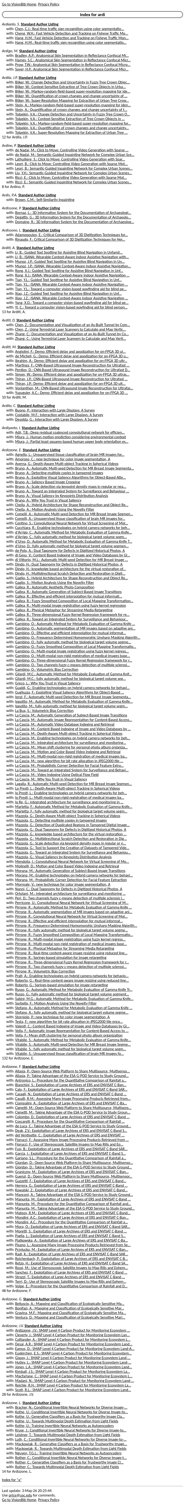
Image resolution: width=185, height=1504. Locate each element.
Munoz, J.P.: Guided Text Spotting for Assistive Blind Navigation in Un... (70, 261)
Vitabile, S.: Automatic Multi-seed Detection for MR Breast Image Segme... (73, 1044)
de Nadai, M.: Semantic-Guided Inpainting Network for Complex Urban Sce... (74, 154)
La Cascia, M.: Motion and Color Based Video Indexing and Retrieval (67, 751)
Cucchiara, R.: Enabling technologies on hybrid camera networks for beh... (72, 527)
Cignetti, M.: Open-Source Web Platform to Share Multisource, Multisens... (73, 1107)
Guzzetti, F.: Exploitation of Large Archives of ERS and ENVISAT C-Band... (70, 1181)
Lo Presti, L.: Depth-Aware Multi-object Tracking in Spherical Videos (67, 788)
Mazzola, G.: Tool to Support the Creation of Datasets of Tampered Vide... (72, 848)
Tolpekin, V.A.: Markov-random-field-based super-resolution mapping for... (73, 123)
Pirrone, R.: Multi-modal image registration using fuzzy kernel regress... (70, 939)
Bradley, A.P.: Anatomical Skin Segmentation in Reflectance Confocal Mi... (72, 55)
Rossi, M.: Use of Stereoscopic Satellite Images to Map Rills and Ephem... (71, 1267)
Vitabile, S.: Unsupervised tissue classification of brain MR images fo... (69, 1053)
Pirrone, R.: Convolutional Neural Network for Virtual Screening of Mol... (71, 916)
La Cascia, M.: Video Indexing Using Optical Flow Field (57, 774)
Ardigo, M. (10, 51)
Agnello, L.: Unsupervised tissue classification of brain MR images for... (70, 454)
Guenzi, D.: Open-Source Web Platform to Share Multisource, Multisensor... (73, 1176)
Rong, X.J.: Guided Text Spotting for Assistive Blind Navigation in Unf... (69, 270)
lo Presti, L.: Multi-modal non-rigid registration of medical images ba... (69, 797)
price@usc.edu (20, 1495)
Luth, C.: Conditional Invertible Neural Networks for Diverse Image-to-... (71, 1439)
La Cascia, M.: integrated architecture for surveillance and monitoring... (70, 742)
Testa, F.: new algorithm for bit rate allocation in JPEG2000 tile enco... (69, 1021)
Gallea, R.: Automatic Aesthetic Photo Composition (54, 587)
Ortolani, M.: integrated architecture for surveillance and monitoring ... (70, 893)
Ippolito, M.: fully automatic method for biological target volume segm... (71, 706)
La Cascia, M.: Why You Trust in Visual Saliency (51, 779)
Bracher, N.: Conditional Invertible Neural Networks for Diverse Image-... (71, 1407)
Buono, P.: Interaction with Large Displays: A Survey (55, 410)
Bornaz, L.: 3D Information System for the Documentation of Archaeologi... (73, 212)
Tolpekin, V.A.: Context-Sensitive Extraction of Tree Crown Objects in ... (70, 118)
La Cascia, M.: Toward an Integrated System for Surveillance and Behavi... (72, 770)
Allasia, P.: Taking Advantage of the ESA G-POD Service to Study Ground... (72, 1075)
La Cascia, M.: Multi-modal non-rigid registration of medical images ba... (71, 756)
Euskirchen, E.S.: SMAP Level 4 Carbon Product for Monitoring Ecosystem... (73, 1353)
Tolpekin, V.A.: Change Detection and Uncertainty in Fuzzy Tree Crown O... (72, 114)
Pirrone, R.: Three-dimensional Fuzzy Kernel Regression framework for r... (72, 962)
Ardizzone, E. (12, 450)
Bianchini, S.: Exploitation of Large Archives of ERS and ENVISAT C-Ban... (70, 1085)
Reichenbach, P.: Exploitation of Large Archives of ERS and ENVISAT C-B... (71, 1258)
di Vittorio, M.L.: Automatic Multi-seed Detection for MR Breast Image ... (71, 559)
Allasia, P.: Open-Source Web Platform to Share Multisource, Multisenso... (72, 1071)
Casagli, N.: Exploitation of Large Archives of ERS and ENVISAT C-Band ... (70, 1094)
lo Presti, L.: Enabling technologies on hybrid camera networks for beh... (71, 793)
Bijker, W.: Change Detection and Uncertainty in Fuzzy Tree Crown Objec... (72, 82)
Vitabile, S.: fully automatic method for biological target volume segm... (70, 1049)
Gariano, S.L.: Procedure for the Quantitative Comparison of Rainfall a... (70, 1158)
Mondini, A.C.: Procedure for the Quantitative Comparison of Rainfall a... (71, 1222)
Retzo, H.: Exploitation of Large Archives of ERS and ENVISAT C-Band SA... (71, 1263)
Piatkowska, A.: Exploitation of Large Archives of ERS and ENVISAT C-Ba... (71, 1240)
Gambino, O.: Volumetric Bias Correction (46, 669)
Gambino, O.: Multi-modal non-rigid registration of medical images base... (72, 655)
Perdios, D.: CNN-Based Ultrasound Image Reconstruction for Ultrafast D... (72, 370)
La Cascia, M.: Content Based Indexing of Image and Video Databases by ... (73, 729)
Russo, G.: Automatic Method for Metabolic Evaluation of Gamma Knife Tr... (73, 989)
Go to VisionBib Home (19, 4)
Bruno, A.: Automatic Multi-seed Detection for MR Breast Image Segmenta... (74, 468)
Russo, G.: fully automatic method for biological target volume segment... (72, 994)
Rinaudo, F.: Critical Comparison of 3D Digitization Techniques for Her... (70, 239)
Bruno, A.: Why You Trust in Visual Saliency (48, 500)
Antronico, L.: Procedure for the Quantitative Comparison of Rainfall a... (70, 1080)
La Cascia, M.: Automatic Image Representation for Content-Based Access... (73, 719)
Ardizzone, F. (11, 1066)
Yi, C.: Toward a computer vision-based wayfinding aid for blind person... (71, 307)
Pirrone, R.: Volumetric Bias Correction (45, 971)
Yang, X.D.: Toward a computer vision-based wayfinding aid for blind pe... (72, 302)
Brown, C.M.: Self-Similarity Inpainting (44, 199)
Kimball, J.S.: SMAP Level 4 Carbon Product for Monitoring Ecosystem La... (72, 1371)
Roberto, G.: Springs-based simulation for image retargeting (61, 985)
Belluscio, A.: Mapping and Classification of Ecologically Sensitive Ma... (70, 1303)
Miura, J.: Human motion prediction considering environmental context (70, 437)
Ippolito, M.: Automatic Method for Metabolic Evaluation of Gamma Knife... (74, 701)
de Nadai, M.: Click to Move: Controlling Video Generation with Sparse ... (72, 150)
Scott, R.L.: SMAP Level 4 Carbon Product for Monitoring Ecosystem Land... (73, 1390)
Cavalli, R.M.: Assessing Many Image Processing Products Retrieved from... (73, 1098)
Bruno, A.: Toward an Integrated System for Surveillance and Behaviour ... (72, 491)
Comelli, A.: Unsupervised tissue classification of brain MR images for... (70, 518)
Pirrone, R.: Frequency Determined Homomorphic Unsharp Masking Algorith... (76, 925)
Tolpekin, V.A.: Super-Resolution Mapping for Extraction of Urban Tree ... (71, 132)
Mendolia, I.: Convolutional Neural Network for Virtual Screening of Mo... (72, 861)
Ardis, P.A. (9, 195)
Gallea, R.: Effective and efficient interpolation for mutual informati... (68, 596)
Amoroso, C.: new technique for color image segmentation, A (62, 459)
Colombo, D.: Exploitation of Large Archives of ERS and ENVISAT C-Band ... (72, 1117)
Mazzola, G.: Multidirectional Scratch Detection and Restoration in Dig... (71, 838)
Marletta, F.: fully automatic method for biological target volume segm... (71, 811)
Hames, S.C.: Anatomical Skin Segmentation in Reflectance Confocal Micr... (73, 60)
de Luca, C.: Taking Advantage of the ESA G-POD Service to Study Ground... (73, 1126)
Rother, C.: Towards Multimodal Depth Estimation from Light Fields (67, 1467)
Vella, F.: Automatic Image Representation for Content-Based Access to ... (72, 1030)
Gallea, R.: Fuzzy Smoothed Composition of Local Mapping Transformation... (74, 601)
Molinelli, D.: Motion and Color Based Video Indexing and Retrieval (67, 866)
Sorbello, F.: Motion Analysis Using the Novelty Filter (56, 1003)
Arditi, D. (9, 320)
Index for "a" (12, 1480)
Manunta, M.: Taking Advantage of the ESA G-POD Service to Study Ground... (75, 1208)
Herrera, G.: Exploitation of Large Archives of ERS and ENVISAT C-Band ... (71, 1185)
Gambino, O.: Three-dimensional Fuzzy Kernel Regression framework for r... (73, 660)
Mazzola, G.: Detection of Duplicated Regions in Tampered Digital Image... (72, 825)
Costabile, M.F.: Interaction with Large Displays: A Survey (59, 415)
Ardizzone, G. (12, 1299)
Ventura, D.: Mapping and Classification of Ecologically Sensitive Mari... (70, 1317)
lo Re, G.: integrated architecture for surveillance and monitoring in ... (69, 802)
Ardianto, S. (11, 24)
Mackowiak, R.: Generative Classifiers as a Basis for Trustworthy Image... (71, 1444)
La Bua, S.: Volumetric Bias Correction (44, 710)
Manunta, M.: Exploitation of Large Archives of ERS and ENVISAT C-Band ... (73, 1199)
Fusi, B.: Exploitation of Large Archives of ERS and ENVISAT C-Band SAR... (71, 1149)
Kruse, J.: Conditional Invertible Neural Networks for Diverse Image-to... (70, 1430)
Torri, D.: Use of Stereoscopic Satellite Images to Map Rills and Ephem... (70, 1281)
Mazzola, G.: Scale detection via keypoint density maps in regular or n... (70, 843)
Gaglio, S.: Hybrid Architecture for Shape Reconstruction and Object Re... (71, 578)
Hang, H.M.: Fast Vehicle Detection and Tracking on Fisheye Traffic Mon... (72, 38)
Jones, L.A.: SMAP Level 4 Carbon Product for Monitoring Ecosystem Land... (73, 1367)
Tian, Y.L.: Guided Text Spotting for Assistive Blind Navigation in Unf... (68, 280)
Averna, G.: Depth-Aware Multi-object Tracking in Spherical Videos (67, 463)
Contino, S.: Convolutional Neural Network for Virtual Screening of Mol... (71, 523)
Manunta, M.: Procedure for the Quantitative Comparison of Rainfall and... (73, 1203)
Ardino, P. (9, 145)
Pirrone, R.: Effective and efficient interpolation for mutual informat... (69, 921)
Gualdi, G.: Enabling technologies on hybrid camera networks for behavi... (72, 687)
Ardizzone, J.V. (13, 1325)
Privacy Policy (48, 4)
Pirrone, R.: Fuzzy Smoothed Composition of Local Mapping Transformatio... (74, 934)
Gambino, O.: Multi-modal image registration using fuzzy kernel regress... (72, 651)
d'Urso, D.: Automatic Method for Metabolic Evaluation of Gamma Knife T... (73, 541)
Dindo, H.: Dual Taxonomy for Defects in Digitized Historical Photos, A (69, 564)
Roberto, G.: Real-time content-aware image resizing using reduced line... (72, 980)
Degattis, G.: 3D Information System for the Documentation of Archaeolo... (73, 217)
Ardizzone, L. (12, 1403)
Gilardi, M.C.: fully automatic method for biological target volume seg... (70, 678)
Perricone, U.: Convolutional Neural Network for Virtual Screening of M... (72, 902)
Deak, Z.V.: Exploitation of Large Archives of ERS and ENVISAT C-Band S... (71, 1130)
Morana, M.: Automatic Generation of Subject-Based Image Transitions (70, 870)
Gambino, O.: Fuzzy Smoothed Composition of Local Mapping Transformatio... (75, 646)
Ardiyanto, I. (11, 428)
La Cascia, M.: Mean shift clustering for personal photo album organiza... (71, 747)
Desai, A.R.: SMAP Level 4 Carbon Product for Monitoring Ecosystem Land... (73, 1344)
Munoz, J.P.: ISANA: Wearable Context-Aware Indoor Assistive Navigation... (73, 266)
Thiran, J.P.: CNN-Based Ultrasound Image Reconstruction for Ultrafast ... (71, 379)
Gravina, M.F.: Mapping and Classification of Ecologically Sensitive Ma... (70, 1312)
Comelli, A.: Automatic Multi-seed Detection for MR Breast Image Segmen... (74, 514)
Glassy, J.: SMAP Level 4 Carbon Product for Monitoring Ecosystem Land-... (73, 1358)
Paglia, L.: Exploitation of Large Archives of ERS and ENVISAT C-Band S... (70, 1235)
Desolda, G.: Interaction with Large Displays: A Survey (56, 419)
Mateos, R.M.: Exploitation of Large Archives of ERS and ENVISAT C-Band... (73, 1213)
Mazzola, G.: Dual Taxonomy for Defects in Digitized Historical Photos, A (70, 829)
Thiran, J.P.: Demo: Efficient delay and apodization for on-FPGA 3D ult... (70, 383)
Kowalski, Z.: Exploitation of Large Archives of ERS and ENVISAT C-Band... (71, 1190)
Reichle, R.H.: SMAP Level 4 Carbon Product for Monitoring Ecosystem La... (73, 1385)
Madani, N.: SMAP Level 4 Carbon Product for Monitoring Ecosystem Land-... (74, 1380)
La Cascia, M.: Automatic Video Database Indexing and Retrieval (64, 724)
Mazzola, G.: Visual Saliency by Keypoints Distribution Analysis (63, 857)
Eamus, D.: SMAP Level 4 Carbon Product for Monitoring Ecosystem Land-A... (74, 1348)
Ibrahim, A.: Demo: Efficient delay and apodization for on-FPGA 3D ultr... (71, 360)
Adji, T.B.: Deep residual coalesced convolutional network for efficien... (70, 432)
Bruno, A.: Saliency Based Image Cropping (47, 482)
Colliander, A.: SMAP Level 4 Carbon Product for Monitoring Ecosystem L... (73, 1339)
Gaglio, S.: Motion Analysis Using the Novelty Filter (54, 582)
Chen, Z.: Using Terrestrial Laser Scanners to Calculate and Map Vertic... (70, 329)
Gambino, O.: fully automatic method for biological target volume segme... (73, 642)
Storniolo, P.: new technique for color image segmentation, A (62, 1017)
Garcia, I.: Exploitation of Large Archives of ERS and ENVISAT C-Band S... (70, 1153)
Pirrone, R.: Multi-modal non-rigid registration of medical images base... (71, 944)
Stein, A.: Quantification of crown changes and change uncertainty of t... (71, 109)
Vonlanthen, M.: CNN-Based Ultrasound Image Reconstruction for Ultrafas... (74, 388)
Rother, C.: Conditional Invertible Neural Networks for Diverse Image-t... (71, 1457)
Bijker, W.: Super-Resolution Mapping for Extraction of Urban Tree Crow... (72, 100)
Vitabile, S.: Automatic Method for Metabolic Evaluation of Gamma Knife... (73, 1040)
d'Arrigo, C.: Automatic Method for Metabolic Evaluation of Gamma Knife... (73, 532)
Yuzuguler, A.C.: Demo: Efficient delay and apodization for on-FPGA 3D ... (71, 392)
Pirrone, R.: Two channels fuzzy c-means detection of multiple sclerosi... (71, 966)
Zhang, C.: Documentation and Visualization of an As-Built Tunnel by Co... (72, 334)
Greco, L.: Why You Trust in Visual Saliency (47, 683)
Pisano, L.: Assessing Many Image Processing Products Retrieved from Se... (73, 1245)
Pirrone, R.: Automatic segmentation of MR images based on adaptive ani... (73, 912)
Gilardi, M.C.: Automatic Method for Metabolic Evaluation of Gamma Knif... (73, 674)
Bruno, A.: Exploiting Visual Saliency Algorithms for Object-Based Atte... (70, 477)
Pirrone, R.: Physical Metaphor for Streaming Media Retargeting (64, 948)
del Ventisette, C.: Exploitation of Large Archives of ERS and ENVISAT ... (70, 1135)
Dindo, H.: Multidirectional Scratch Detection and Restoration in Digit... (70, 573)
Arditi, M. (9, 347)
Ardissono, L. (12, 230)
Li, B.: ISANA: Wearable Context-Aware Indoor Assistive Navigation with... (72, 257)
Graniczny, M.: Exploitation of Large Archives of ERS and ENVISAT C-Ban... (72, 1171)
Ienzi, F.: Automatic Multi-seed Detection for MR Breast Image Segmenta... (73, 697)
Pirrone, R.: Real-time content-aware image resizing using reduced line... (71, 953)
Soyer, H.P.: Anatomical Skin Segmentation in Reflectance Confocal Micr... (72, 69)
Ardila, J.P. (10, 77)
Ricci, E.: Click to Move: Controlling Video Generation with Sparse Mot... (71, 177)
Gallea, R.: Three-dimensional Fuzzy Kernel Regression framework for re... (72, 614)
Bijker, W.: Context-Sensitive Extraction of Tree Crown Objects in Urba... (70, 86)
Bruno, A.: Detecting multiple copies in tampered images (59, 473)
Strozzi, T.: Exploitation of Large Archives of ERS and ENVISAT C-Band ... (70, 1277)
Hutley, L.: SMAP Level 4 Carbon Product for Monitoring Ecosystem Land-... (73, 1362)
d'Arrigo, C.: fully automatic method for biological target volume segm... (71, 537)
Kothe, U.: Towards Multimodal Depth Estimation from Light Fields (66, 1421)
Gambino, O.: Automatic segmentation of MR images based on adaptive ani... (75, 628)
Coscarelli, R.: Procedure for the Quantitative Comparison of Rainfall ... (70, 1121)
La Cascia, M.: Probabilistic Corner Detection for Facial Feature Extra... (69, 765)
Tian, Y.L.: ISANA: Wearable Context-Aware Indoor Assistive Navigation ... (71, 284)
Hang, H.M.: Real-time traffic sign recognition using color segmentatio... (70, 42)
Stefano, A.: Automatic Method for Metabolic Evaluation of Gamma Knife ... (73, 1008)
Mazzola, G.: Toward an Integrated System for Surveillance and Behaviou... (73, 852)
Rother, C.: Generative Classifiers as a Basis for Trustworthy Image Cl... (69, 1462)
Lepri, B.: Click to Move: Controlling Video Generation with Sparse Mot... (71, 163)
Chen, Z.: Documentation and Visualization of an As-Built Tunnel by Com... (72, 325)
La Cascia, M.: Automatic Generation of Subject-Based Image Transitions (71, 715)
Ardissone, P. (11, 208)
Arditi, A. (9, 247)
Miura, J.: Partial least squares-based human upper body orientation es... (71, 441)
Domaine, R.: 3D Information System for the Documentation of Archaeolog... (74, 221)
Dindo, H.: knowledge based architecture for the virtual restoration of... (70, 569)
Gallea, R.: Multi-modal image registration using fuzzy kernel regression (70, 605)
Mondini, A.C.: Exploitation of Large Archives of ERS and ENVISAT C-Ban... (72, 1217)
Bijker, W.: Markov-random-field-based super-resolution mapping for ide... (72, 91)
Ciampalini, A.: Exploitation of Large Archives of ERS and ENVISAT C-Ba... (71, 1103)
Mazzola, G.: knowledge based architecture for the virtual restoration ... (70, 834)
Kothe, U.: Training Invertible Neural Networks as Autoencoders (64, 1425)
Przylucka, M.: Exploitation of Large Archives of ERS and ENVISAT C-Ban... (71, 1249)
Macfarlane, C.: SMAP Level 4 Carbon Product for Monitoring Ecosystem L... (73, 1376)
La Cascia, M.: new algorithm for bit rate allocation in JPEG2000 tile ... (69, 761)
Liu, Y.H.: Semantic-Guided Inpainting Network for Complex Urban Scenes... (73, 173)
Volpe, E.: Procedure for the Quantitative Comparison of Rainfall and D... (71, 1286)
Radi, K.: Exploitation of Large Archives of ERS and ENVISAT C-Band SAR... (71, 1254)
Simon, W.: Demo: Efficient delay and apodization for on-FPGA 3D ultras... (72, 374)
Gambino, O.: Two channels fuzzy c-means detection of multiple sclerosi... (72, 665)
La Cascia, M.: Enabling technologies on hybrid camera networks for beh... (72, 738)
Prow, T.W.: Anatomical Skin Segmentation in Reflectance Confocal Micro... (73, 64)
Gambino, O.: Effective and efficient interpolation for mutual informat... (70, 633)
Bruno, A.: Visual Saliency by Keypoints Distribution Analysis (61, 495)
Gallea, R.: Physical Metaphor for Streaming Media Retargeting (63, 610)
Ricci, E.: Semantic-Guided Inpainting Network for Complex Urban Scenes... (73, 182)
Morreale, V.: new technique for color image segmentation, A (62, 884)
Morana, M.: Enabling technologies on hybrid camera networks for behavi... (74, 875)
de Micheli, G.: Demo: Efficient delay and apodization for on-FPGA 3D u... (72, 356)
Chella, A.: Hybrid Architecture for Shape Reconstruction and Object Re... (71, 505)
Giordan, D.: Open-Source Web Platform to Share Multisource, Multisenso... (74, 1162)
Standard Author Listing (40, 24)
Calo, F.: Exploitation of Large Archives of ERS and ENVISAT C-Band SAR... (71, 1089)
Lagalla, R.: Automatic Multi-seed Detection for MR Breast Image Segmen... (73, 783)
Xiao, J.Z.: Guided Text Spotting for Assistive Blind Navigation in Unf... (68, 293)
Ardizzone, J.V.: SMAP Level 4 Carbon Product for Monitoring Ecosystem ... (72, 1330)
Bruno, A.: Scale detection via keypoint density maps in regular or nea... (70, 486)
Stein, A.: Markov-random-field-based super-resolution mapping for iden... (73, 105)
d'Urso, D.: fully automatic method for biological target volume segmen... (72, 546)
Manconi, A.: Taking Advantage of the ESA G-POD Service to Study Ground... (74, 1194)
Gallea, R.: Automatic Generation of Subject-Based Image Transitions (68, 591)
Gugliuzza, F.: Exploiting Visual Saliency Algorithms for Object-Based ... (69, 692)
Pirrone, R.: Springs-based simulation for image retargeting (60, 957)
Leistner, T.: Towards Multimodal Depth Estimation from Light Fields (67, 1435)
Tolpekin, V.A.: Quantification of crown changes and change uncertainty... (72, 128)
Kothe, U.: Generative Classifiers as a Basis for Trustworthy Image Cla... (70, 1416)
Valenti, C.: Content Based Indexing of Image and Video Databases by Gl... (72, 1026)
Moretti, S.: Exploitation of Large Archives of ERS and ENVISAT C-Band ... (71, 1231)
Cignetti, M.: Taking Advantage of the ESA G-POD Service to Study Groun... (72, 1112)
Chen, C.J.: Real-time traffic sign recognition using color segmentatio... (69, 28)
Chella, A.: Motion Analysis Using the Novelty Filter (54, 509)
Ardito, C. (9, 405)
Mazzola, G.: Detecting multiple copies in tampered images (61, 820)
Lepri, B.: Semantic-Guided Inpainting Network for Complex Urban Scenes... (73, 168)
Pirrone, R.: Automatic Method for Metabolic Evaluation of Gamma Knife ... (73, 907)
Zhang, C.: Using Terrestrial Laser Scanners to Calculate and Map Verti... (70, 338)
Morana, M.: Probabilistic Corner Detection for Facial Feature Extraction (71, 880)
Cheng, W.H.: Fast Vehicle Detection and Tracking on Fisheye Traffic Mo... (71, 33)
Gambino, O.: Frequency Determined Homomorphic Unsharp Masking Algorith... (77, 637)
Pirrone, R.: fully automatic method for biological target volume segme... (71, 930)
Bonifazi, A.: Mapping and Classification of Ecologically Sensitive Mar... (69, 1308)
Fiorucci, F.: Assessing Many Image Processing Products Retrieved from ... (72, 1139)
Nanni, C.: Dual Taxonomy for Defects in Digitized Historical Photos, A (68, 889)
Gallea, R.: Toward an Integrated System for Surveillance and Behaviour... (71, 619)
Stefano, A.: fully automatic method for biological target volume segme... (71, 1012)
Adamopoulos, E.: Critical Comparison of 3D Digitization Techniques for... (71, 234)
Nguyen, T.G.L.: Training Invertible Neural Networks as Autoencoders (68, 1453)
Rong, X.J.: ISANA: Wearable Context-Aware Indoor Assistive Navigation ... (72, 275)
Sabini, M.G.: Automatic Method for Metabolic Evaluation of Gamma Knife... (74, 998)
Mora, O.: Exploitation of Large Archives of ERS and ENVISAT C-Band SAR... (72, 1226)
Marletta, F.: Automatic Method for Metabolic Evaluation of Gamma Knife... (73, 806)
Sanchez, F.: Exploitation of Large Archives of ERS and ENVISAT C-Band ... (71, 1272)
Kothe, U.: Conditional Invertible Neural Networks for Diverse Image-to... (71, 1412)
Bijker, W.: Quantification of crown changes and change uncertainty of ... (71, 96)
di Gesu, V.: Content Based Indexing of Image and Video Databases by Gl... (72, 555)
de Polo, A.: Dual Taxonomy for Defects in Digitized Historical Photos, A (70, 550)
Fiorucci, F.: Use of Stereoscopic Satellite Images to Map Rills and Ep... (69, 1144)
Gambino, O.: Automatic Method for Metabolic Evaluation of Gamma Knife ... (75, 623)
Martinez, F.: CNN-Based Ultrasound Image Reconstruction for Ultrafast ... (72, 365)
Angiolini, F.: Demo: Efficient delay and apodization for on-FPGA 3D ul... (70, 351)
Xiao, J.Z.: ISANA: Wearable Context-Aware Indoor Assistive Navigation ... (71, 298)
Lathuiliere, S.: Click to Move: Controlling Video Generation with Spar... (70, 159)
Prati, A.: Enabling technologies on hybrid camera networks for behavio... (72, 976)
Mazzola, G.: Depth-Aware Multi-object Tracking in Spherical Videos (67, 815)
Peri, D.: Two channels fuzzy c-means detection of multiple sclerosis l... (70, 898)
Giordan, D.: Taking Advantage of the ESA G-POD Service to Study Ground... (73, 1167)
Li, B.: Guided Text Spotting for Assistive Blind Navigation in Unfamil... (69, 252)
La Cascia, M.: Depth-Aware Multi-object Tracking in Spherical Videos (68, 733)
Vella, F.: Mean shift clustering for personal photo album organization (69, 1035)
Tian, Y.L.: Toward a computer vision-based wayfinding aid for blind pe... (71, 289)
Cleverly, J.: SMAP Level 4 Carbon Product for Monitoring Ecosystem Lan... (72, 1335)
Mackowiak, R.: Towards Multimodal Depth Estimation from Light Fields (70, 1448)
